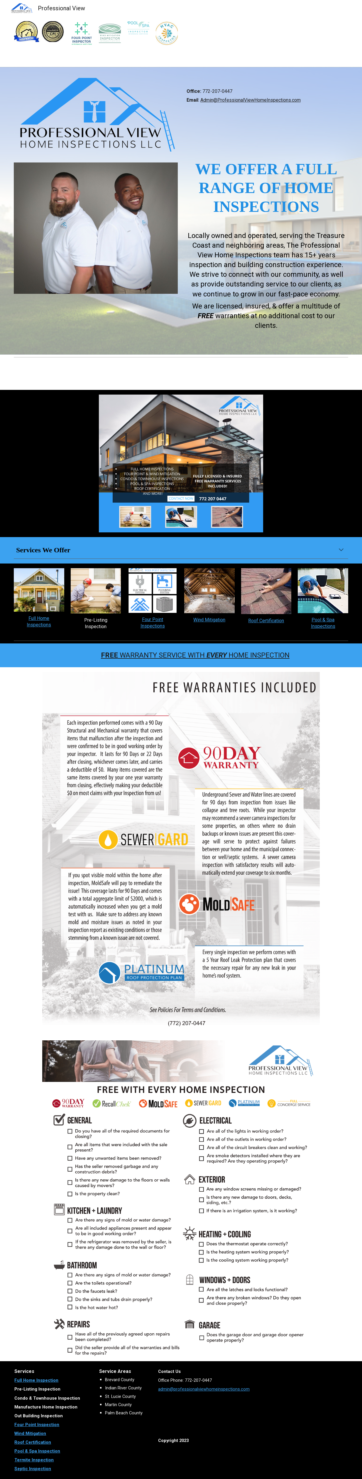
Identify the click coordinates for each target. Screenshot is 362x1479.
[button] (341, 550)
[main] (266, 92)
